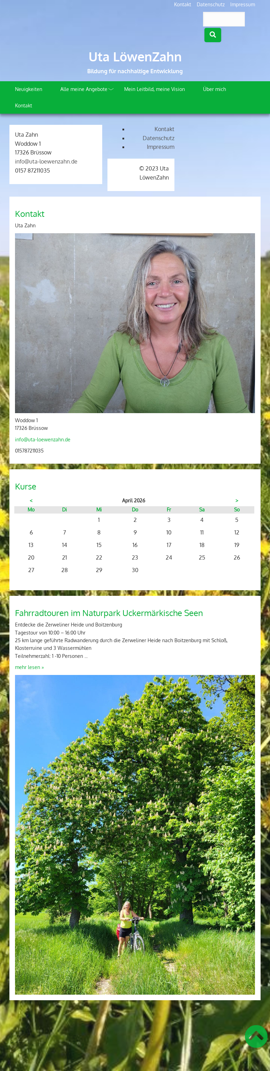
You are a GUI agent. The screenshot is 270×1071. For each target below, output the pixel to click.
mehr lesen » (29, 667)
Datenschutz (211, 4)
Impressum (242, 4)
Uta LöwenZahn (135, 56)
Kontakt (182, 4)
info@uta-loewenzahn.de (46, 161)
